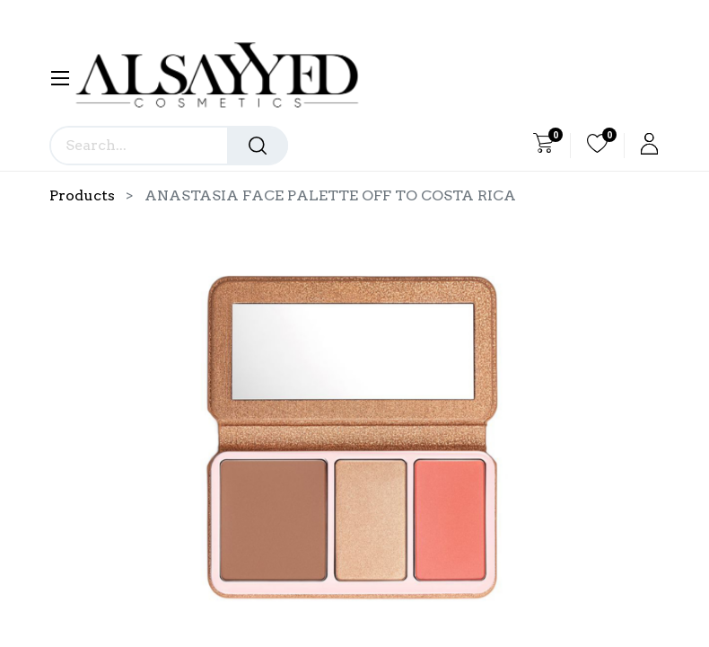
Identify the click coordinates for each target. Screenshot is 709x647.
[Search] (257, 146)
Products (82, 195)
